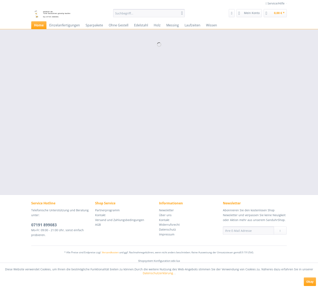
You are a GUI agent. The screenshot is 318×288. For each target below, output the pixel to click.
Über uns (165, 215)
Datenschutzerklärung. (159, 273)
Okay (310, 282)
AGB (98, 225)
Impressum (166, 234)
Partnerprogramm (107, 210)
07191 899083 (44, 225)
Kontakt (100, 215)
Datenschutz (167, 229)
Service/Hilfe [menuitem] (275, 3)
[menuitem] (149, 13)
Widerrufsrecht (169, 225)
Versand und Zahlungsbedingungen (119, 220)
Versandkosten (110, 252)
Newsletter (166, 210)
